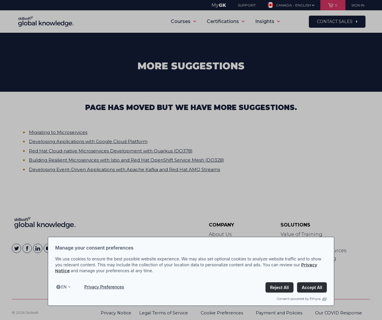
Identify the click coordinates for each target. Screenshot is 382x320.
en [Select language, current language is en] (63, 286)
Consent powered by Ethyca (302, 299)
